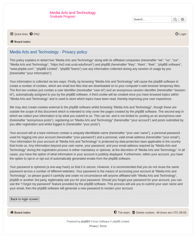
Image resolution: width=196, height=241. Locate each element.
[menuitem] (34, 34)
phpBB (85, 221)
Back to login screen (24, 199)
